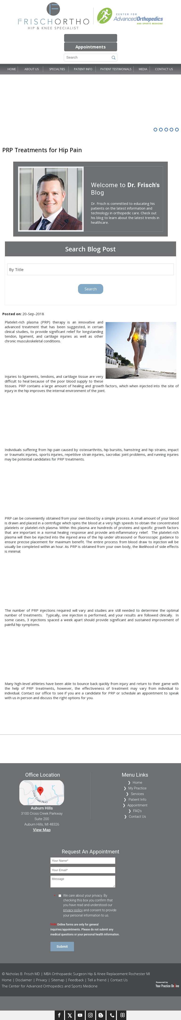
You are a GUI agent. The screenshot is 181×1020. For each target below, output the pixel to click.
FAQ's (137, 811)
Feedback (76, 979)
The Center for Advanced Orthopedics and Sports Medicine (50, 986)
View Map (42, 829)
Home (12, 69)
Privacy (41, 979)
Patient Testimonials (115, 69)
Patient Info (83, 69)
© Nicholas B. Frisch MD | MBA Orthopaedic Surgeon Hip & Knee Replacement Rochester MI (76, 973)
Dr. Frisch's (144, 185)
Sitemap (57, 979)
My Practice (137, 788)
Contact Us (164, 69)
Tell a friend (97, 979)
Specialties (57, 69)
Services (137, 794)
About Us (32, 69)
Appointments (90, 47)
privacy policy (73, 910)
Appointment (138, 805)
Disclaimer (24, 979)
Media (143, 69)
